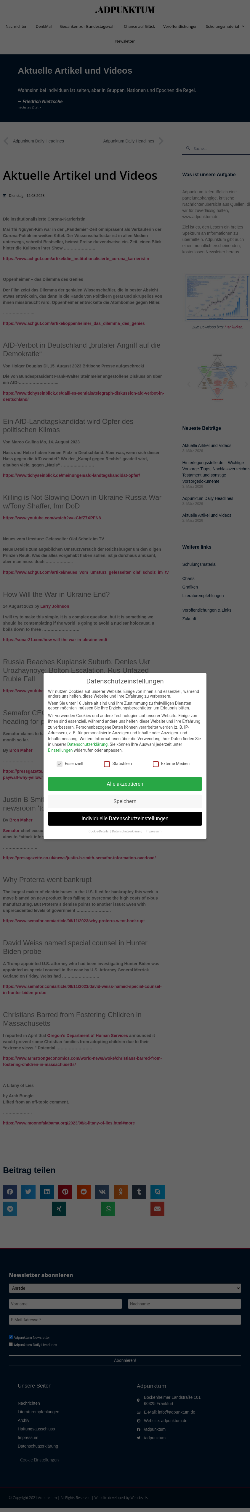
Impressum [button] (153, 831)
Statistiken (118, 763)
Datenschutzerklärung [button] (127, 831)
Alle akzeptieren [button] (125, 784)
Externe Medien (171, 763)
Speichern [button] (124, 801)
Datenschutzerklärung (87, 744)
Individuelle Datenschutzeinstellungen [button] (124, 818)
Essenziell (70, 763)
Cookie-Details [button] (99, 831)
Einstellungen (60, 750)
